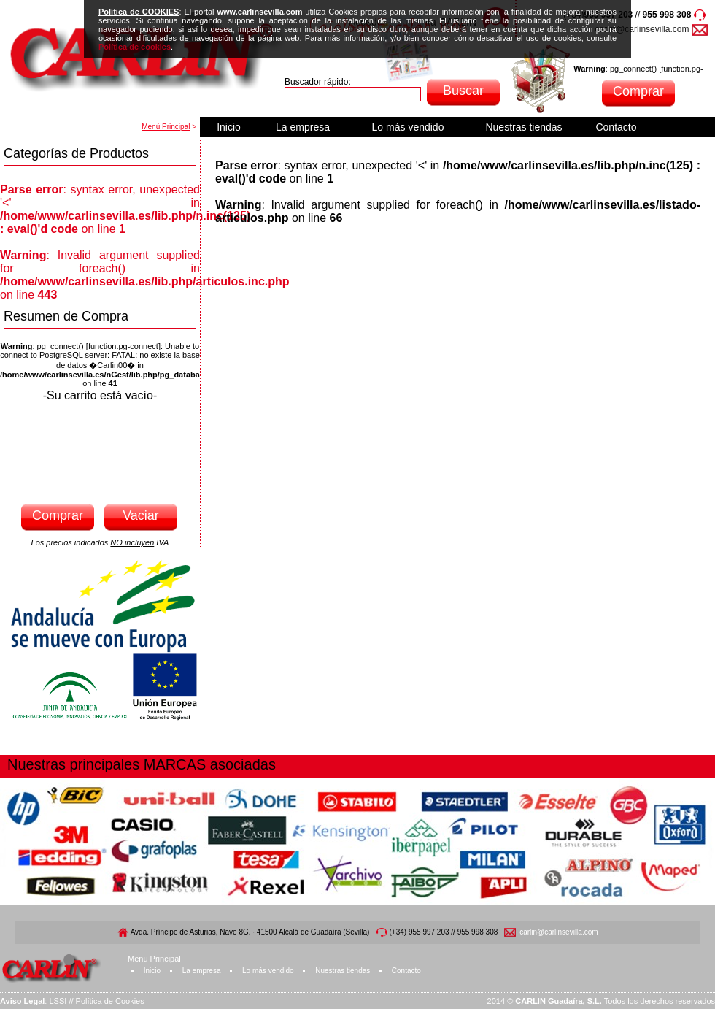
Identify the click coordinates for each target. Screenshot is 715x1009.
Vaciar (141, 515)
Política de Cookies (110, 1001)
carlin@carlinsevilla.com (642, 29)
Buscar (463, 90)
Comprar (638, 91)
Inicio (229, 127)
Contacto (615, 127)
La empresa (303, 127)
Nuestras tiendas (523, 127)
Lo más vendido (408, 127)
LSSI (57, 1001)
